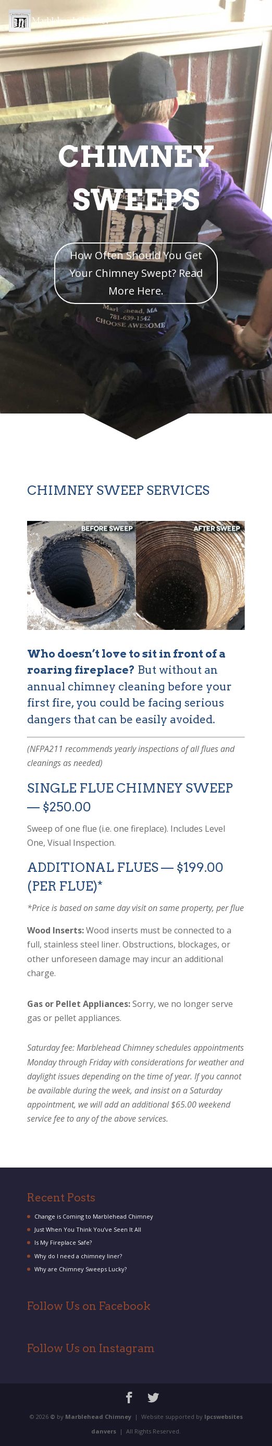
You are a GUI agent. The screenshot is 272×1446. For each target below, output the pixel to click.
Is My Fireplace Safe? (63, 1242)
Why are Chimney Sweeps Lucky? (80, 1269)
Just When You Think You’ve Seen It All (87, 1229)
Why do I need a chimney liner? (78, 1256)
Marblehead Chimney (98, 1416)
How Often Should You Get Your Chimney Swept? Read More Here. (136, 273)
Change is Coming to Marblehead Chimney (93, 1216)
